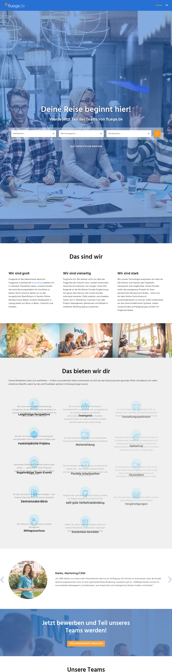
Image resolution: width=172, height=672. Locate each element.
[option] (86, 588)
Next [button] (167, 346)
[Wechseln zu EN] (167, 7)
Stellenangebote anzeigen (86, 651)
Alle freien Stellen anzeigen (86, 146)
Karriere (159, 5)
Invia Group (37, 283)
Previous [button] (4, 346)
